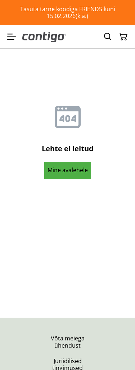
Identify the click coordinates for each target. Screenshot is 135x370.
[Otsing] (108, 37)
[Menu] (11, 37)
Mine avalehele (68, 170)
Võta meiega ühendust (68, 341)
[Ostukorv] (123, 37)
